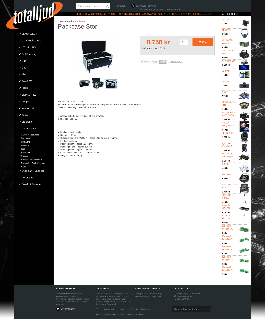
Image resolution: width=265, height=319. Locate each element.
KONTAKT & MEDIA (141, 14)
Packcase (25, 152)
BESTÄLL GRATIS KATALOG (89, 14)
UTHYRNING (110, 14)
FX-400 (225, 164)
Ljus (23, 149)
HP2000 (226, 30)
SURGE (226, 71)
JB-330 (225, 19)
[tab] (34, 34)
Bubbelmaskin (228, 174)
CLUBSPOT (227, 133)
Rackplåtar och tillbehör (31, 159)
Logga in (121, 5)
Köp (203, 42)
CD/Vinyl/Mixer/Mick (30, 135)
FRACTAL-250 (229, 61)
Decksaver (26, 138)
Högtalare (25, 142)
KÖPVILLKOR (124, 14)
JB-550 (225, 81)
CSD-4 (225, 92)
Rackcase (25, 156)
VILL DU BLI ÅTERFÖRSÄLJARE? (168, 14)
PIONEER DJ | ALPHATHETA (199, 14)
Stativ (23, 167)
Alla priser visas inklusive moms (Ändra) (160, 9)
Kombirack (26, 145)
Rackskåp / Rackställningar (33, 163)
